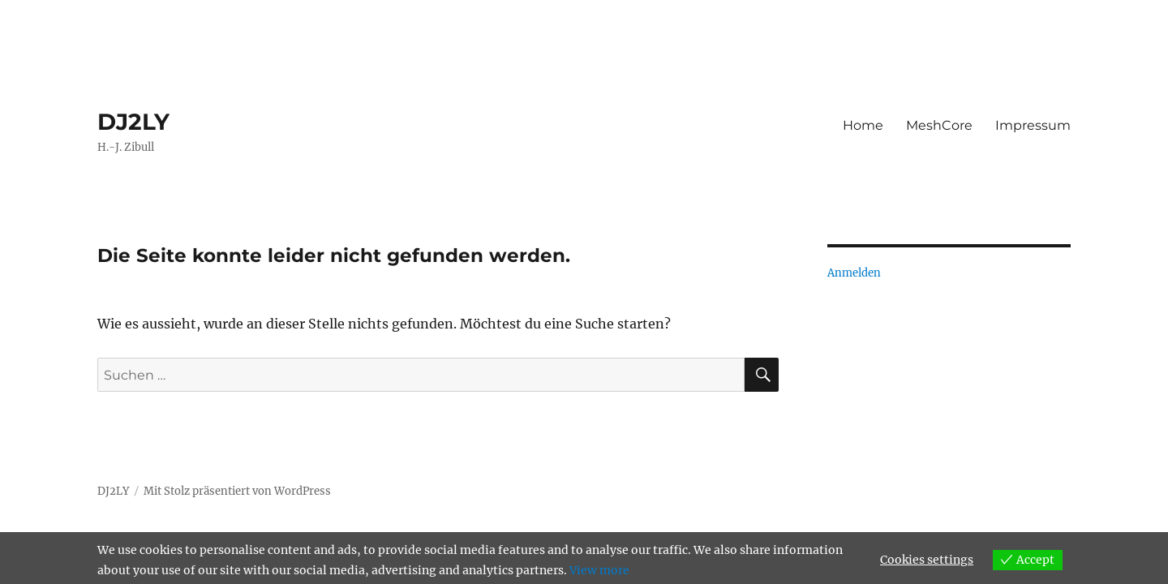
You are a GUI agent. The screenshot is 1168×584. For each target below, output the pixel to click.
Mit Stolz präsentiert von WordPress (237, 491)
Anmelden (854, 273)
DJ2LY (133, 121)
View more (599, 570)
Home (863, 125)
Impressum (1033, 125)
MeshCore (939, 125)
